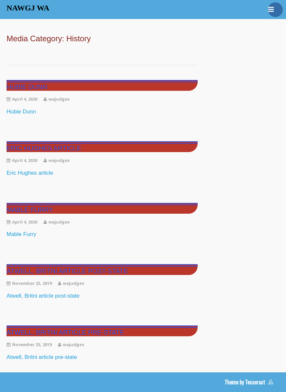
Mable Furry (30, 209)
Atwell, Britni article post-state (67, 271)
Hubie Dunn (27, 86)
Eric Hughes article (44, 148)
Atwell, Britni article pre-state (65, 332)
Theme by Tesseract (244, 382)
